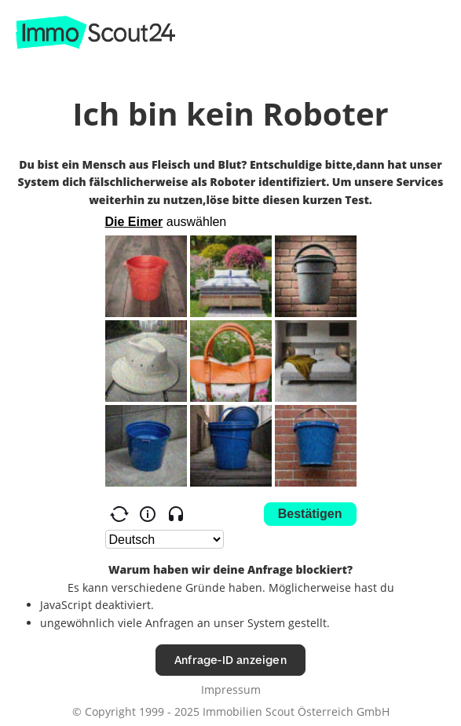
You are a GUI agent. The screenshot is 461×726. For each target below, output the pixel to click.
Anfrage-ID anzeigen (230, 659)
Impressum (231, 689)
